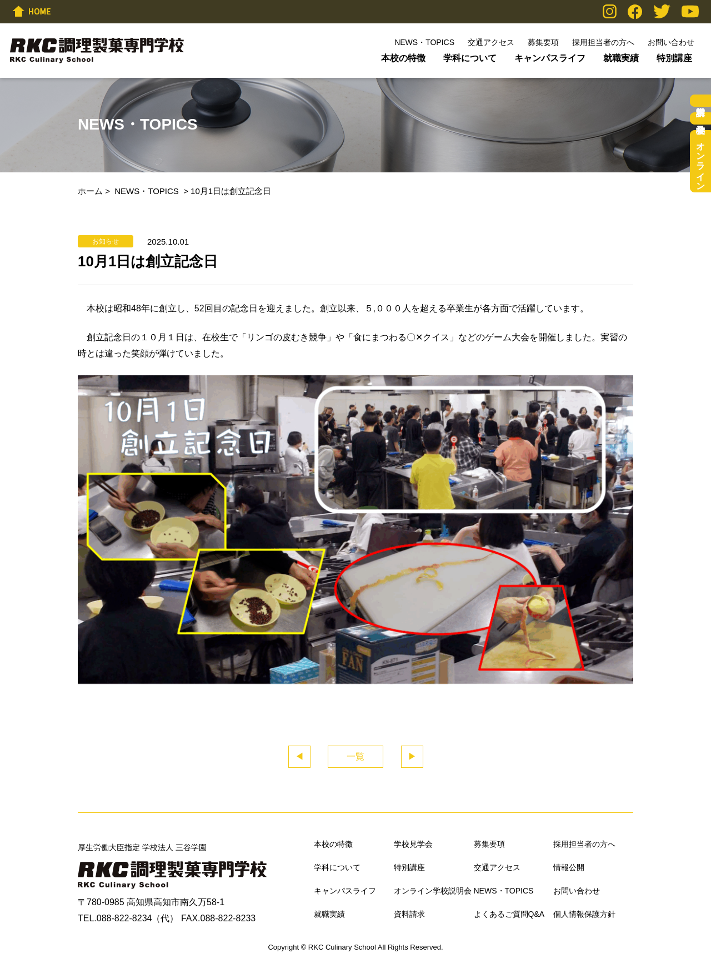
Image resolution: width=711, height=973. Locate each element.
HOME (31, 11)
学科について (470, 58)
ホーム (90, 191)
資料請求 (700, 101)
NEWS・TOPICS (424, 42)
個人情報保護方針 (584, 914)
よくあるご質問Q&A (509, 914)
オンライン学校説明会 (700, 161)
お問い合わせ (671, 42)
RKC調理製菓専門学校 (97, 50)
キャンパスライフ (549, 58)
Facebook (635, 11)
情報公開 (568, 867)
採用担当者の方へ (603, 42)
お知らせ (105, 241)
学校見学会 (700, 118)
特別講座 (674, 58)
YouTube (690, 11)
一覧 (355, 756)
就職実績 (621, 58)
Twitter (661, 11)
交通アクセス (491, 42)
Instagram (610, 11)
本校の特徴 (403, 58)
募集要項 (543, 42)
